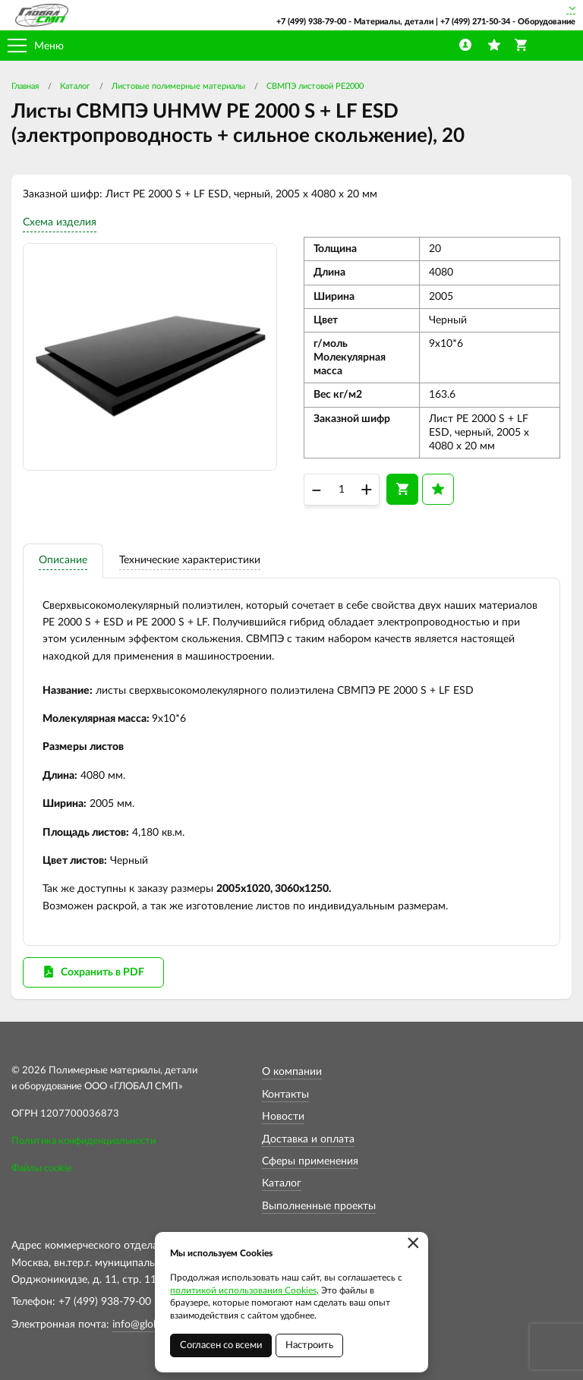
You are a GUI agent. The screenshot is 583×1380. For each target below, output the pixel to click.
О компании (292, 1072)
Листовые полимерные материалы (178, 86)
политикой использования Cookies (243, 1290)
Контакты (285, 1094)
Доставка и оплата (308, 1139)
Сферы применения (310, 1161)
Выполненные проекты (319, 1206)
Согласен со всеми (221, 1345)
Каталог (75, 86)
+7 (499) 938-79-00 (311, 21)
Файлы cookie (41, 1169)
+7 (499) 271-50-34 (475, 21)
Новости (283, 1116)
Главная (25, 86)
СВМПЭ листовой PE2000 (315, 86)
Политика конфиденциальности (83, 1141)
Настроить (309, 1345)
